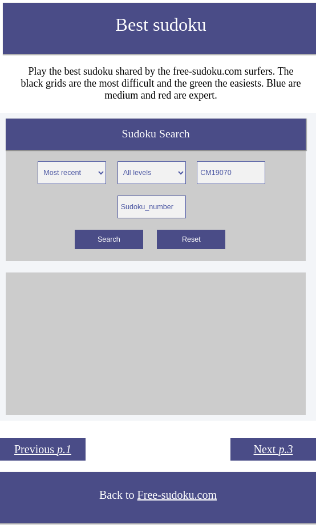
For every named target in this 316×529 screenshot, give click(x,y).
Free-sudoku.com (177, 495)
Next (273, 449)
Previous (42, 449)
